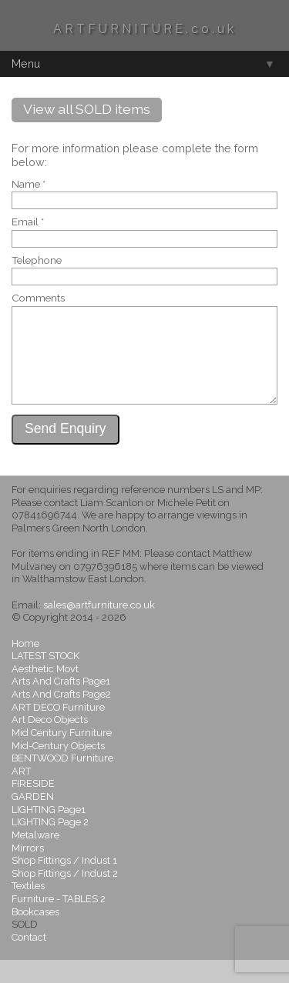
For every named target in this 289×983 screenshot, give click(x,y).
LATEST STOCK (45, 679)
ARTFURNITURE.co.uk (145, 29)
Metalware (35, 858)
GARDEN (33, 819)
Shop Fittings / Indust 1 (64, 883)
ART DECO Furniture (58, 730)
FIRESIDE (33, 806)
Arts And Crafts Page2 (61, 717)
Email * (28, 222)
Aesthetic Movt (45, 692)
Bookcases (35, 935)
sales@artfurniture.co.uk (99, 628)
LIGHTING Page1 (49, 832)
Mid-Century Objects (58, 769)
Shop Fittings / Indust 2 (65, 896)
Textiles (28, 909)
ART (21, 794)
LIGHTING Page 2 (50, 845)
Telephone (37, 260)
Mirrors (28, 871)
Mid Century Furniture (62, 755)
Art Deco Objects (50, 742)
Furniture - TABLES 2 (59, 922)
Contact (29, 960)
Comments (38, 298)
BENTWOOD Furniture (62, 781)
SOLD (25, 947)
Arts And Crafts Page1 (61, 704)
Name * (28, 184)
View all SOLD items (86, 109)
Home (25, 666)
